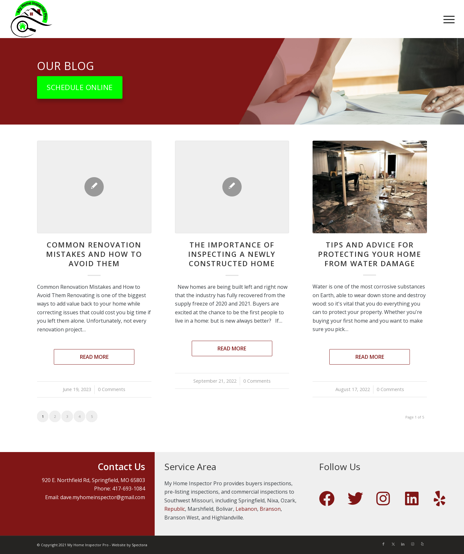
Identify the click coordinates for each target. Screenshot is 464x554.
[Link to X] (393, 544)
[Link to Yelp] (422, 544)
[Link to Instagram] (412, 544)
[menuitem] (447, 19)
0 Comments (111, 389)
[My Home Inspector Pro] (31, 19)
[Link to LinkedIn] (403, 544)
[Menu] (447, 19)
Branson (270, 508)
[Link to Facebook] (383, 544)
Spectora (139, 544)
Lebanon (246, 508)
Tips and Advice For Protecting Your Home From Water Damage (369, 254)
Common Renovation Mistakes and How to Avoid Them (94, 254)
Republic (174, 508)
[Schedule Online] (79, 87)
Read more (94, 356)
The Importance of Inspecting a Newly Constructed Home (232, 254)
